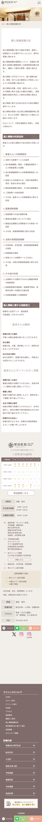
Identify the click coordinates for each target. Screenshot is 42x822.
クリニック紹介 (11, 704)
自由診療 (29, 635)
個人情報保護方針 (12, 722)
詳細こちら (17, 559)
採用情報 (9, 729)
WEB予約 (9, 819)
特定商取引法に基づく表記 (15, 726)
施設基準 (9, 715)
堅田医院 (22, 813)
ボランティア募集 (12, 733)
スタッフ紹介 (10, 700)
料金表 (8, 708)
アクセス (9, 711)
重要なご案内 (10, 718)
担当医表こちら (21, 493)
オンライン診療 (23, 819)
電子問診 (37, 819)
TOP (3, 24)
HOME (8, 697)
